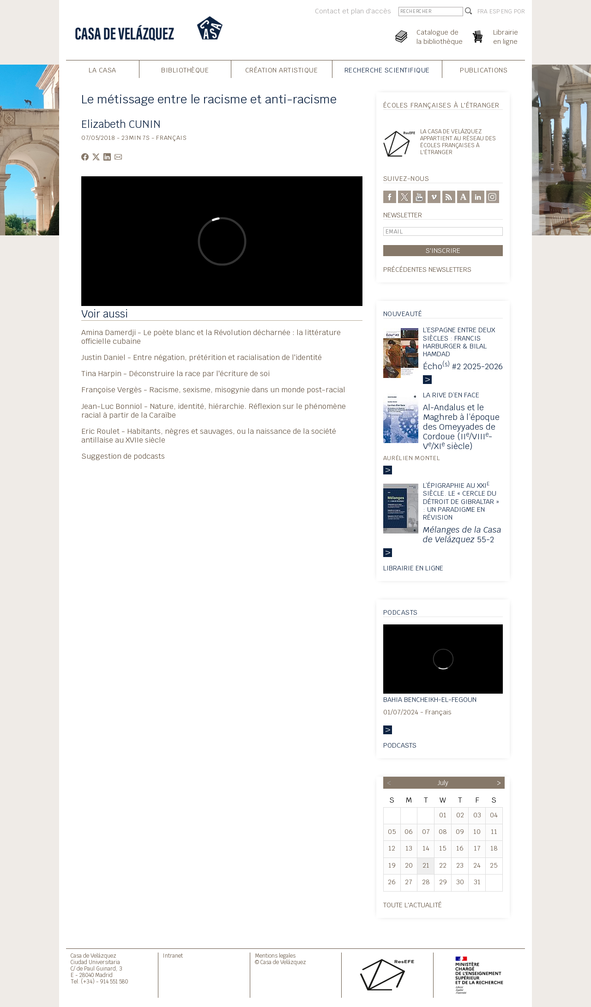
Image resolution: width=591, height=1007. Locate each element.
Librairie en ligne (413, 567)
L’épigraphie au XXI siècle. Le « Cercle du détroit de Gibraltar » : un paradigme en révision (461, 501)
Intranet (173, 955)
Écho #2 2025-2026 (463, 366)
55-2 (462, 534)
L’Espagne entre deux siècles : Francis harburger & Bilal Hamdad (459, 341)
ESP (494, 11)
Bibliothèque (185, 70)
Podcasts (399, 745)
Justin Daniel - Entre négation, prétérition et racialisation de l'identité (201, 357)
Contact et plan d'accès (353, 10)
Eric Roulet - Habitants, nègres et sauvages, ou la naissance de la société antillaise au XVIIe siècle (208, 435)
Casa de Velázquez (93, 955)
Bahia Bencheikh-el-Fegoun (429, 699)
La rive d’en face (451, 394)
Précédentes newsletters (427, 269)
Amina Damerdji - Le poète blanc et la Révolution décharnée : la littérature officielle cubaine (211, 337)
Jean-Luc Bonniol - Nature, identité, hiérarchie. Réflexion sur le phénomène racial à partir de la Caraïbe (213, 411)
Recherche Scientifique (387, 70)
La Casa (102, 70)
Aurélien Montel (411, 458)
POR (519, 11)
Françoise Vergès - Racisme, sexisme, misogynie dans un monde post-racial (213, 390)
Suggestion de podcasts (123, 456)
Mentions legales (275, 955)
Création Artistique (281, 70)
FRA (482, 11)
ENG (506, 11)
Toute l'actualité (412, 904)
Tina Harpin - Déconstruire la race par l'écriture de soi (175, 373)
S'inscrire (443, 250)
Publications (483, 70)
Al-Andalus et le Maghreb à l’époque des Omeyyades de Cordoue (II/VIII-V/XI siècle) (461, 426)
